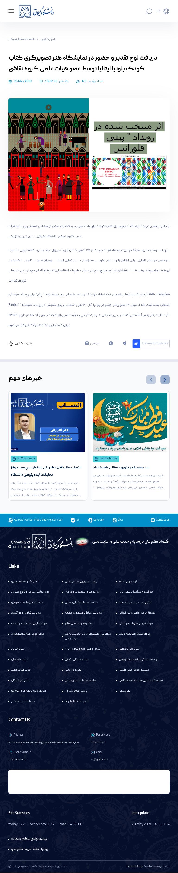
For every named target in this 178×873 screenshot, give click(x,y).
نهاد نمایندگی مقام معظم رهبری (138, 660)
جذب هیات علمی (21, 670)
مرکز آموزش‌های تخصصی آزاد (27, 634)
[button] (151, 379)
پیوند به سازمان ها (75, 702)
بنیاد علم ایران (19, 660)
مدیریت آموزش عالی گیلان (134, 670)
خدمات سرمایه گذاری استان (81, 603)
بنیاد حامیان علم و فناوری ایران (82, 649)
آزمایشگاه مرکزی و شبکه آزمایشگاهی (141, 681)
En (159, 11)
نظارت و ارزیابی (73, 670)
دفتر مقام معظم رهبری (24, 582)
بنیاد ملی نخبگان (129, 649)
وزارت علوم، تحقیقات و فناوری (82, 592)
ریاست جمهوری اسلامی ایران (81, 582)
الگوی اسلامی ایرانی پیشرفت (135, 603)
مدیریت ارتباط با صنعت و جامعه (83, 613)
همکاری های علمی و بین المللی (137, 613)
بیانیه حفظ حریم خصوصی (29, 849)
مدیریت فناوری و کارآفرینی (26, 613)
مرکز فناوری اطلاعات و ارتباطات (29, 624)
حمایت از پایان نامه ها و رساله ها (29, 691)
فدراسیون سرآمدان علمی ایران (136, 592)
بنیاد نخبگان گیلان (77, 660)
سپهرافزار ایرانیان (135, 867)
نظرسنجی (124, 691)
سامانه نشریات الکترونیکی (80, 681)
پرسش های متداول (76, 691)
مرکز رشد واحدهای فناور (79, 624)
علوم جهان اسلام (128, 582)
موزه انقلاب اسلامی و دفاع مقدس (30, 592)
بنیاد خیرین (18, 649)
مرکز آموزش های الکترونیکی (136, 624)
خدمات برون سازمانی (23, 702)
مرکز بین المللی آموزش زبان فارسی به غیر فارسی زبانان (88, 636)
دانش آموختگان (21, 681)
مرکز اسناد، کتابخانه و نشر (134, 634)
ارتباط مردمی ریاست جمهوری (27, 603)
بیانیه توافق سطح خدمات (29, 839)
